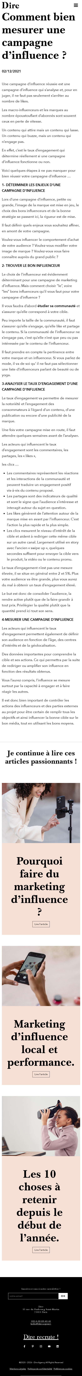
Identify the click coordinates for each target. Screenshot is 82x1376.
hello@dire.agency (41, 1324)
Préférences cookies (63, 1368)
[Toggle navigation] (76, 5)
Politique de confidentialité (40, 1368)
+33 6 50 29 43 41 (41, 1321)
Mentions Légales (18, 1368)
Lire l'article (41, 924)
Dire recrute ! (41, 1337)
